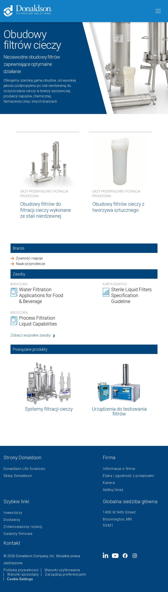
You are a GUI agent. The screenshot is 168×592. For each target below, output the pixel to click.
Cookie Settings (20, 579)
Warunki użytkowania (62, 570)
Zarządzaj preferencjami (65, 574)
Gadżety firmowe (18, 534)
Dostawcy (12, 520)
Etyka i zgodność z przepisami (128, 476)
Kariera (109, 483)
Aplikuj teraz (113, 490)
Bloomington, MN (117, 519)
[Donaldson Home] (77, 11)
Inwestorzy (13, 513)
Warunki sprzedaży (23, 574)
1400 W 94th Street (119, 512)
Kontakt (12, 543)
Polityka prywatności (21, 570)
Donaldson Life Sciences (24, 469)
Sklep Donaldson (18, 476)
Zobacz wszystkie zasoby (30, 335)
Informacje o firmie (119, 469)
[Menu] (157, 11)
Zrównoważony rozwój (23, 527)
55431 (108, 525)
